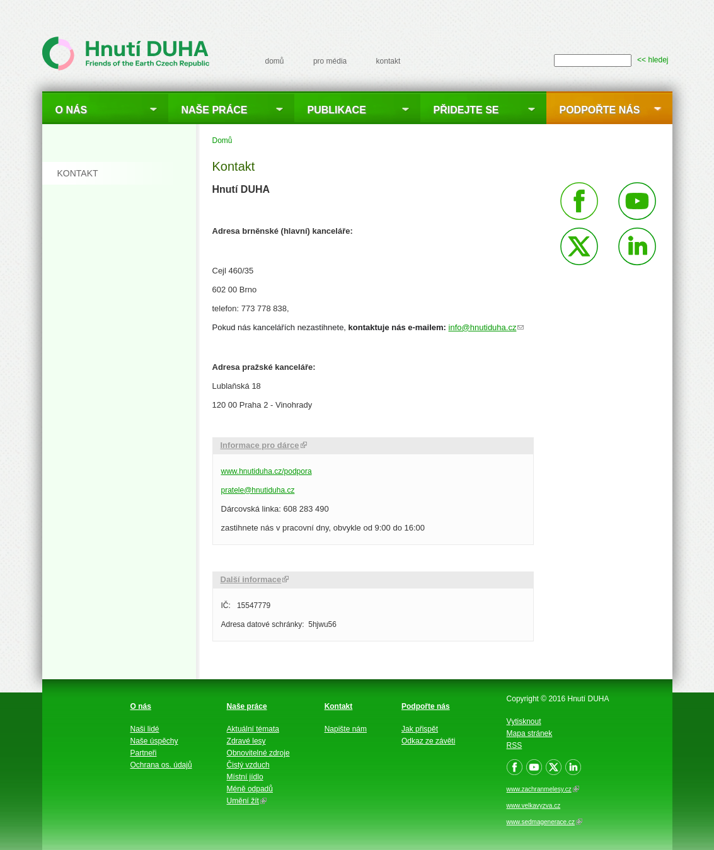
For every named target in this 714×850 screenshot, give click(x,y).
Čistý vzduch (248, 765)
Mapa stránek (530, 733)
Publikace (337, 110)
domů (274, 61)
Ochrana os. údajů (161, 765)
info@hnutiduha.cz (486, 327)
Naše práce (214, 110)
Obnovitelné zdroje (258, 753)
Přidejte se (466, 110)
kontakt (388, 61)
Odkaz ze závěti (428, 741)
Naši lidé (144, 729)
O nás (71, 110)
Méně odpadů (250, 788)
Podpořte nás (600, 110)
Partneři (143, 753)
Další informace (255, 579)
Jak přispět (419, 729)
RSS (514, 745)
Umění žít (247, 800)
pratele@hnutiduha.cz (258, 490)
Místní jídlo (245, 776)
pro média (330, 61)
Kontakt (339, 706)
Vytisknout (524, 721)
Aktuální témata (253, 729)
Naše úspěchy (154, 741)
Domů (222, 140)
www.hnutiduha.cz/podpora (266, 471)
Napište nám (346, 729)
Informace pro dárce (264, 445)
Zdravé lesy (246, 741)
